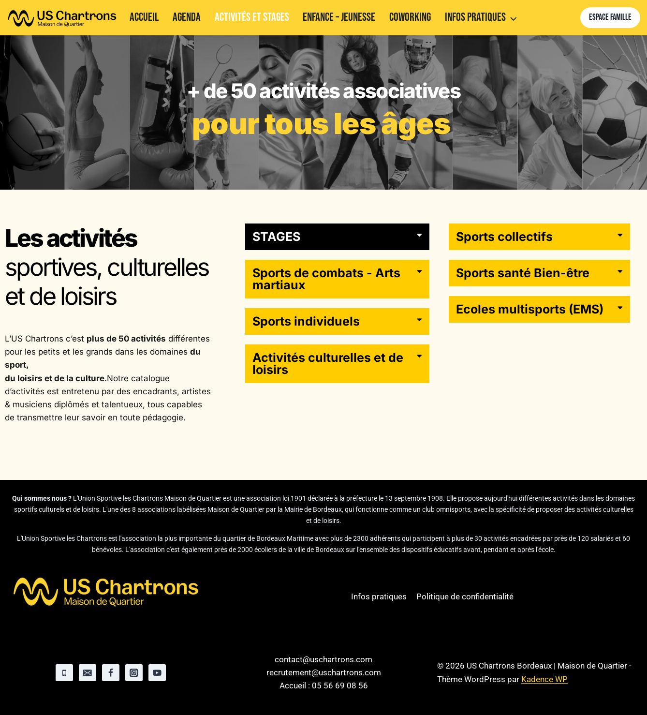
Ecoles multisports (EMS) (529, 309)
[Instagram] (133, 672)
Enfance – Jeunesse (339, 17)
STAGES (276, 236)
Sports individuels (306, 321)
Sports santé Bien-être (522, 273)
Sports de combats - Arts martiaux (326, 279)
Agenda (187, 17)
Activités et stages (252, 17)
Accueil (144, 17)
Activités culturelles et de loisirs (327, 363)
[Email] (87, 672)
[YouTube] (156, 672)
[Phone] (64, 672)
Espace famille (610, 17)
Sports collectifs (504, 236)
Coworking (410, 17)
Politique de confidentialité (465, 596)
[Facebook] (110, 672)
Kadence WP (544, 679)
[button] (337, 236)
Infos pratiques (379, 596)
